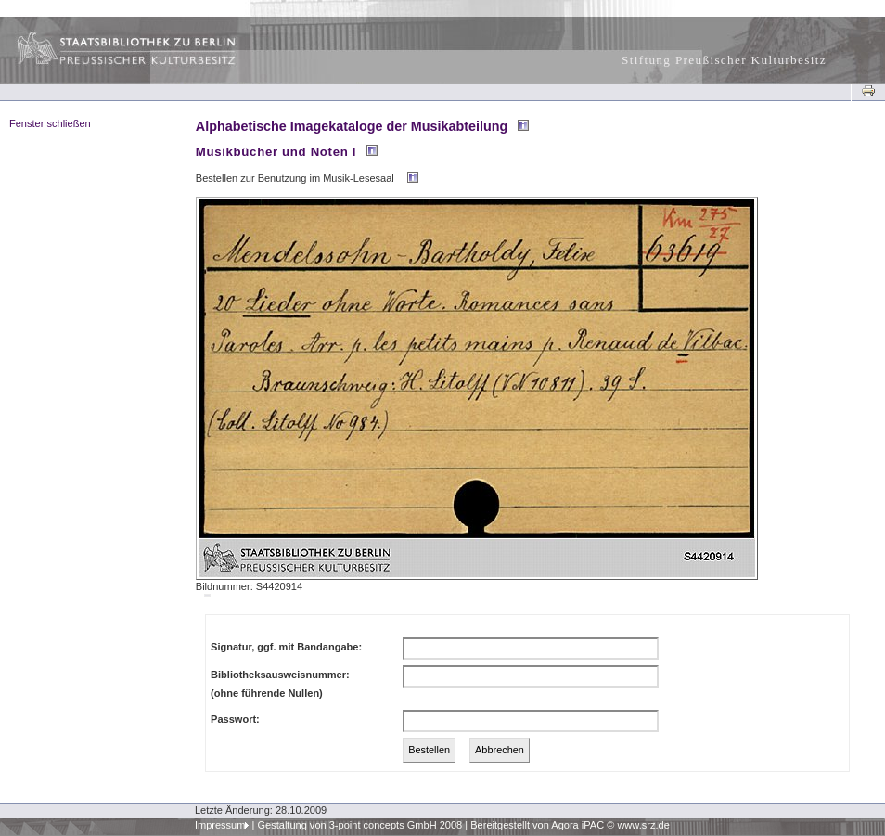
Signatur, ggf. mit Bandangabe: (286, 646)
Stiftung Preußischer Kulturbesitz (724, 60)
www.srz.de (643, 824)
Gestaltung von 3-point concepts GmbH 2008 (359, 824)
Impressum (220, 824)
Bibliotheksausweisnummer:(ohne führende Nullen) (280, 684)
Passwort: (235, 719)
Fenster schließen (50, 123)
